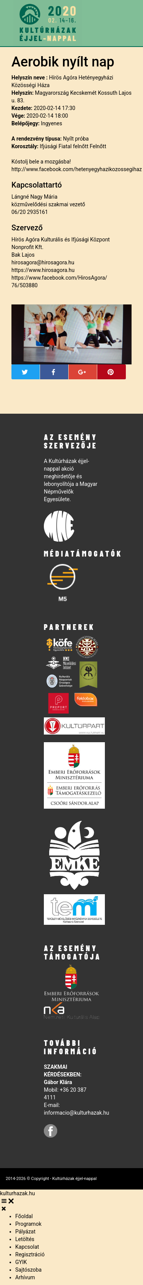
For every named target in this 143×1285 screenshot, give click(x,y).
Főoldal (24, 1216)
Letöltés (24, 1239)
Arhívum (25, 1277)
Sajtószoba (28, 1270)
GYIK (21, 1262)
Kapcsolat (27, 1247)
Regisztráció (30, 1254)
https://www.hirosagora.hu (42, 270)
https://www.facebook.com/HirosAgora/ (59, 278)
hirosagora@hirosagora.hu (42, 262)
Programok (28, 1224)
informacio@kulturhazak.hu (76, 1113)
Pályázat (25, 1231)
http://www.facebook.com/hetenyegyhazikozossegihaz (76, 169)
